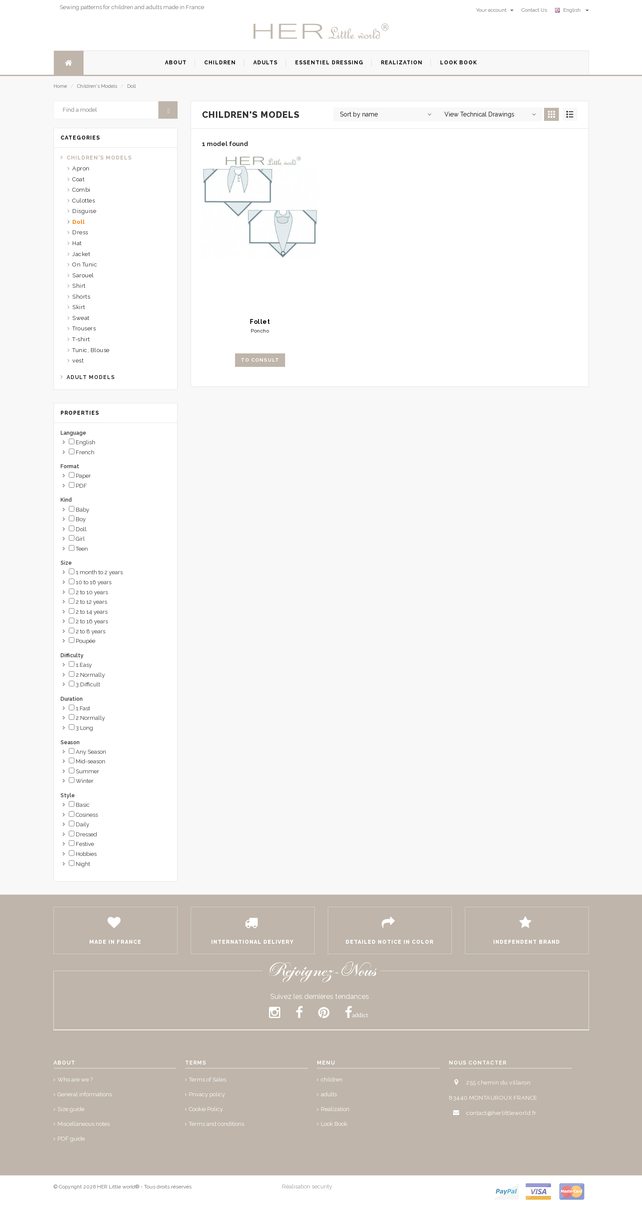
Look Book (334, 1124)
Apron (81, 168)
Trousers (84, 328)
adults (329, 1094)
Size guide (70, 1109)
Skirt (78, 307)
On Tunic (84, 264)
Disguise (84, 211)
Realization (335, 1109)
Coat (78, 179)
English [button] (572, 10)
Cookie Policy (206, 1109)
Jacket (81, 254)
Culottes (83, 200)
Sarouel (83, 275)
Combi (81, 189)
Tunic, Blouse (91, 350)
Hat (77, 243)
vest (78, 360)
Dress (80, 232)
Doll (131, 86)
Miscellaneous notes (83, 1124)
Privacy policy (207, 1094)
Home (60, 86)
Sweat (81, 318)
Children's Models (97, 86)
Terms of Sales (207, 1079)
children (332, 1079)
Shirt (79, 286)
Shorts (81, 296)
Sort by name (359, 114)
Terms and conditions (216, 1124)
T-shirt (81, 339)
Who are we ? (75, 1079)
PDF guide (71, 1138)
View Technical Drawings (479, 114)
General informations (84, 1094)
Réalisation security (307, 1186)
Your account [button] (495, 10)
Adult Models (91, 377)
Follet (260, 321)
